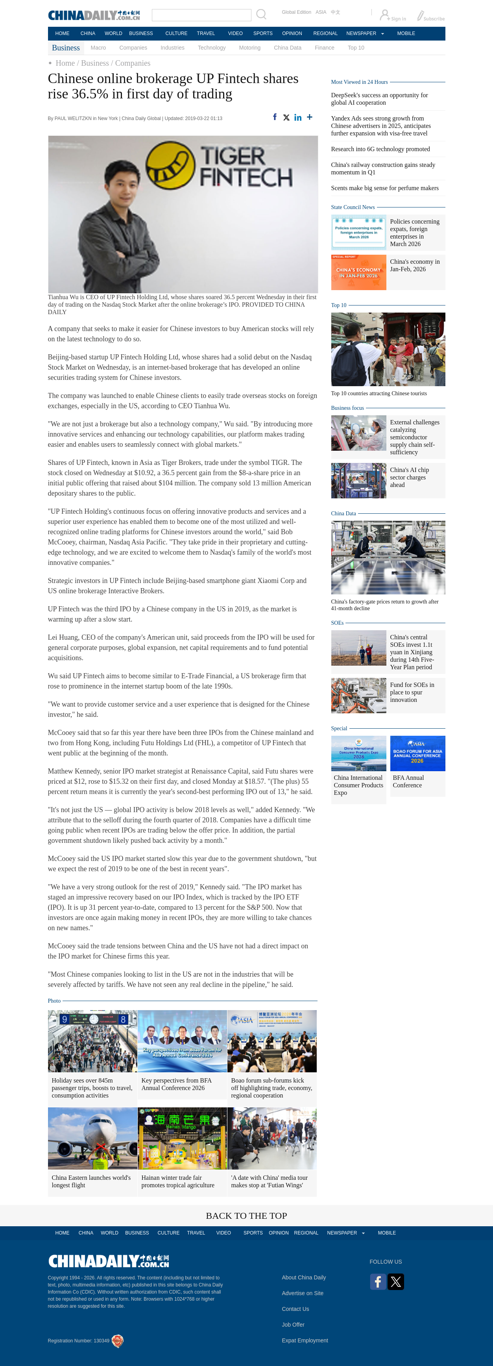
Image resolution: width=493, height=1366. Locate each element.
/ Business (93, 63)
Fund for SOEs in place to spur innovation (412, 692)
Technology (212, 47)
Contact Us (295, 1309)
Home (65, 63)
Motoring (249, 47)
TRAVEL (206, 33)
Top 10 (356, 47)
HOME (62, 33)
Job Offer (293, 1325)
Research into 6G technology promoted (380, 149)
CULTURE (177, 33)
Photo (54, 1001)
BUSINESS (141, 33)
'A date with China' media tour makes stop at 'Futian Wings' (269, 1181)
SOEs (337, 623)
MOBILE (406, 33)
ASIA (321, 12)
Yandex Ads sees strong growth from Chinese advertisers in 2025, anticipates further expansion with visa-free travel (381, 126)
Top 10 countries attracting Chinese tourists (379, 393)
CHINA (88, 33)
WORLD (113, 33)
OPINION (292, 33)
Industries (173, 47)
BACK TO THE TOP (246, 1216)
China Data (287, 47)
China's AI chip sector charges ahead (409, 477)
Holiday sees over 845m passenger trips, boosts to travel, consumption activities (92, 1088)
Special (339, 728)
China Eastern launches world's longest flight (91, 1181)
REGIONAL (325, 33)
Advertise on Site (303, 1293)
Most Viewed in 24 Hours (359, 82)
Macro (98, 47)
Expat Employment (305, 1340)
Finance (324, 47)
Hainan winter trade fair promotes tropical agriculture (178, 1181)
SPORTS (263, 33)
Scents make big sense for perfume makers (385, 188)
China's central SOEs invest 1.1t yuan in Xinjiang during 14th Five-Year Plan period (412, 652)
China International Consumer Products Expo (359, 785)
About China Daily (304, 1277)
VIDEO (235, 33)
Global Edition (297, 12)
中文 (335, 12)
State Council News (353, 207)
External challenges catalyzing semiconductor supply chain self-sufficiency (415, 437)
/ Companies (131, 63)
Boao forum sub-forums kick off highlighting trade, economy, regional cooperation (271, 1088)
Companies (133, 47)
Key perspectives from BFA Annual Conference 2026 (177, 1084)
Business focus (347, 408)
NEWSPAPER (361, 33)
